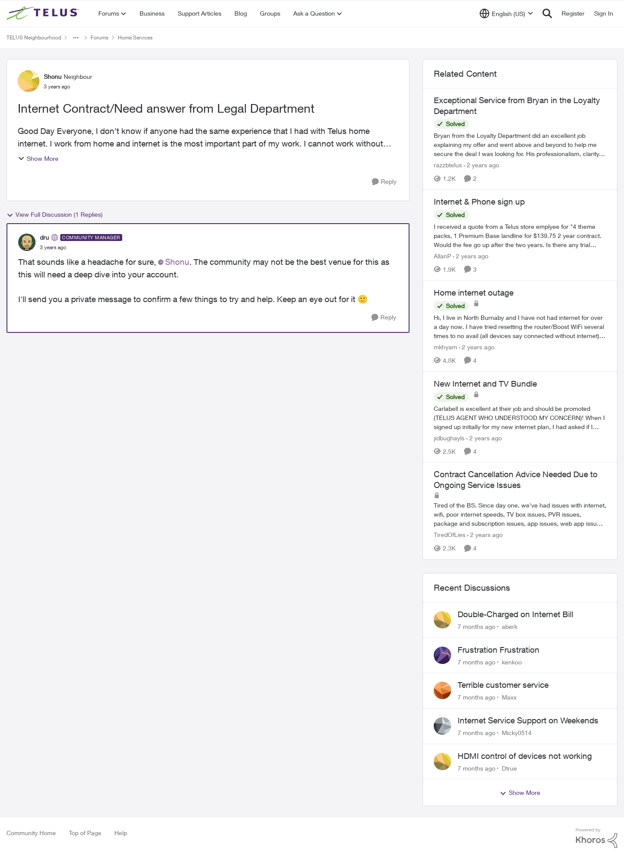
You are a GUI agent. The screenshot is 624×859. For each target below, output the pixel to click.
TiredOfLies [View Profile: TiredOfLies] (449, 535)
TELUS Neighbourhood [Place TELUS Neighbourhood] (33, 37)
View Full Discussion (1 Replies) (54, 214)
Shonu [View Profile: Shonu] (53, 76)
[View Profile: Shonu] (28, 81)
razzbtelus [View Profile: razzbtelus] (448, 165)
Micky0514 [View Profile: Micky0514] (517, 732)
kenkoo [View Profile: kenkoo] (512, 661)
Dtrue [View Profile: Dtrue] (509, 767)
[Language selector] (506, 13)
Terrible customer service (503, 685)
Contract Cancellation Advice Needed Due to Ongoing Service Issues (516, 479)
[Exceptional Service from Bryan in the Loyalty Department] (520, 144)
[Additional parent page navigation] (76, 38)
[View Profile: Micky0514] (442, 726)
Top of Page (85, 832)
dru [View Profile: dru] (44, 237)
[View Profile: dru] (27, 242)
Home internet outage (474, 292)
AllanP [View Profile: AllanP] (442, 256)
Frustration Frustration (499, 649)
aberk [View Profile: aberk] (509, 626)
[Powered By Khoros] (597, 838)
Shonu (177, 262)
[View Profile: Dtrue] (442, 761)
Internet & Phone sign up (479, 201)
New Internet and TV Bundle (485, 383)
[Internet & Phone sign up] (520, 235)
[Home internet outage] (520, 326)
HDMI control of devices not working (525, 756)
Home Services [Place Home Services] (135, 37)
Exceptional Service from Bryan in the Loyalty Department (517, 105)
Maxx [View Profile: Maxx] (509, 697)
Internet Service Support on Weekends (528, 720)
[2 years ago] (481, 164)
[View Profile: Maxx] (442, 690)
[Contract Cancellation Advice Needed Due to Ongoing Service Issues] (520, 514)
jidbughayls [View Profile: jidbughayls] (449, 437)
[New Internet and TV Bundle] (520, 417)
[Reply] (384, 182)
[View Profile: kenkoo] (442, 655)
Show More (38, 158)
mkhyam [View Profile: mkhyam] (445, 347)
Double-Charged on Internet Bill (515, 614)
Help (120, 832)
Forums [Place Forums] (99, 37)
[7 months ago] (476, 626)
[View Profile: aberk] (442, 619)
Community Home (31, 832)
